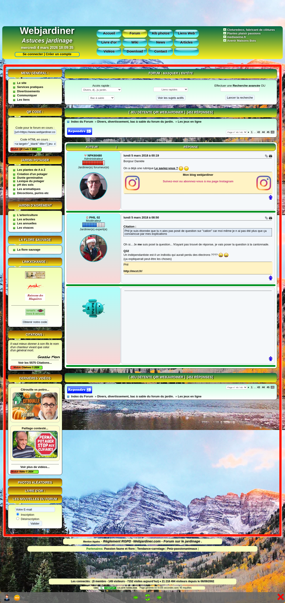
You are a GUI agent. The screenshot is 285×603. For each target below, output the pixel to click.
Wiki (134, 42)
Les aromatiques (28, 189)
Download (135, 51)
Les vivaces (25, 227)
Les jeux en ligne (190, 121)
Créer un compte (58, 54)
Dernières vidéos (34, 378)
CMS (95, 588)
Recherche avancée (246, 85)
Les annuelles (27, 223)
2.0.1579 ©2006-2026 (118, 588)
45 (268, 132)
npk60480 (95, 155)
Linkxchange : (35, 262)
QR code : (35, 112)
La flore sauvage (35, 240)
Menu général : (35, 73)
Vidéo (22, 471)
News (160, 42)
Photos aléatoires (35, 482)
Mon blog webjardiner (198, 174)
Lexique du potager (30, 181)
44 (263, 132)
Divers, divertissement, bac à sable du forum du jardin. (135, 121)
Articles (186, 42)
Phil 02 (94, 217)
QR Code (24, 149)
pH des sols (25, 184)
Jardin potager (35, 160)
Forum (135, 33)
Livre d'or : (35, 491)
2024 (34, 149)
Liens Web (186, 33)
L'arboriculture (27, 215)
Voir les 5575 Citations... (35, 362)
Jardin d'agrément (35, 205)
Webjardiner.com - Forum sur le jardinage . (167, 541)
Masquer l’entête (178, 73)
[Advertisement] (142, 12)
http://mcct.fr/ (133, 271)
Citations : (35, 334)
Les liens (23, 99)
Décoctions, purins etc (33, 193)
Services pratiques (30, 87)
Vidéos (109, 51)
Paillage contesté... (35, 428)
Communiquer (27, 95)
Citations (26, 367)
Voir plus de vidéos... (35, 467)
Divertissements (28, 91)
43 (258, 132)
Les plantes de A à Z (31, 169)
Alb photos (160, 33)
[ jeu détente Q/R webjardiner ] (157, 112)
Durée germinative (30, 177)
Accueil (109, 33)
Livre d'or (109, 42)
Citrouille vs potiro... (35, 389)
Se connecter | (33, 54)
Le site (21, 83)
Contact (160, 51)
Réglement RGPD (117, 541)
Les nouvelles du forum (35, 499)
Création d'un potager (32, 174)
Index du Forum (82, 121)
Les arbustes (26, 219)
